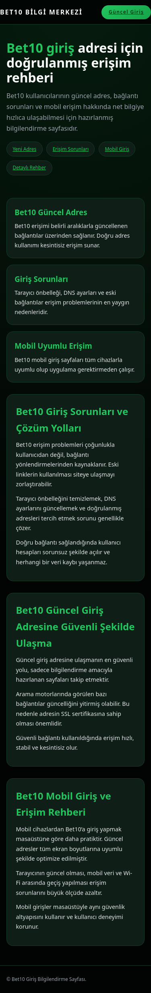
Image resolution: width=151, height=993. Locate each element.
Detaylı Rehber (29, 167)
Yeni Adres (24, 149)
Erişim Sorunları (71, 149)
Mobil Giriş (117, 149)
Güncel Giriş (126, 11)
